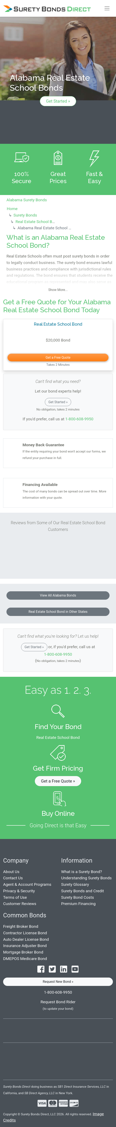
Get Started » (58, 101)
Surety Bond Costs (77, 897)
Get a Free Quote (58, 358)
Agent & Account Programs (27, 884)
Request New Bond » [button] (58, 982)
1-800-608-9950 (79, 419)
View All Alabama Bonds (58, 595)
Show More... (58, 290)
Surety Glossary (75, 884)
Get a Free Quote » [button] (58, 781)
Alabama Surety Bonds (26, 200)
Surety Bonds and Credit (82, 891)
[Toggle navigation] (107, 8)
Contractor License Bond (25, 933)
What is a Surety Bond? (81, 871)
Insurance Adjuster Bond (25, 945)
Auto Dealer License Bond (26, 939)
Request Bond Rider (58, 1002)
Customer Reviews (19, 903)
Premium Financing (78, 903)
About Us (11, 871)
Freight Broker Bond (20, 926)
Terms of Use (15, 897)
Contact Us (13, 878)
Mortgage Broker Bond (23, 952)
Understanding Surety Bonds (86, 878)
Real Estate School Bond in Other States (58, 612)
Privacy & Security (19, 891)
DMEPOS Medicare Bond (25, 958)
